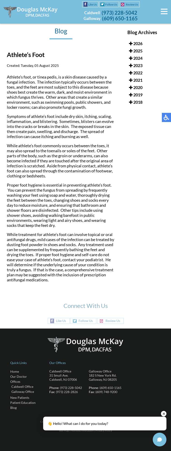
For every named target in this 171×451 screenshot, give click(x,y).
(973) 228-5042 (119, 13)
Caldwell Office (22, 387)
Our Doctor (18, 376)
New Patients (19, 397)
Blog (13, 408)
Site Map (64, 430)
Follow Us (111, 4)
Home (14, 371)
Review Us (132, 4)
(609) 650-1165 (120, 18)
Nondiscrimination (82, 430)
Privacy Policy (103, 430)
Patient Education (23, 403)
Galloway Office (22, 392)
